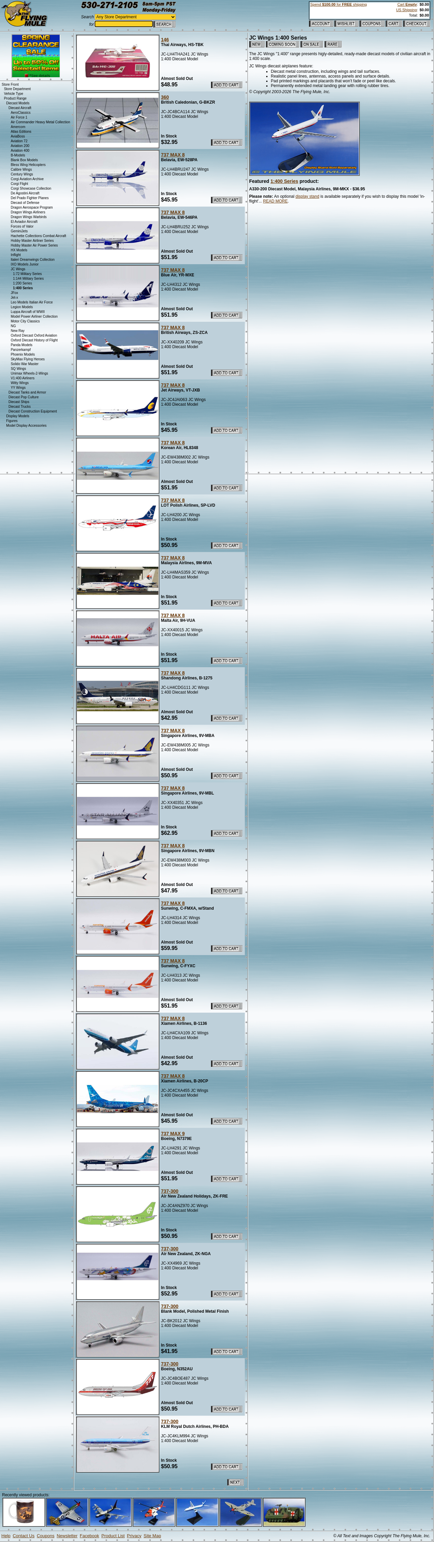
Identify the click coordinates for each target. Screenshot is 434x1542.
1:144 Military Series (28, 278)
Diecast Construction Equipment (32, 411)
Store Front (10, 84)
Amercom (18, 127)
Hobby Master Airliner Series (32, 240)
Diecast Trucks (19, 406)
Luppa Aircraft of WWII (28, 312)
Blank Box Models (24, 160)
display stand (307, 196)
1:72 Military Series (27, 274)
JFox (14, 293)
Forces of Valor (22, 226)
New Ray (18, 331)
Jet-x (14, 297)
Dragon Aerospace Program (32, 207)
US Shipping (406, 10)
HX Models (19, 250)
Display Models (17, 416)
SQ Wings (18, 369)
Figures (11, 421)
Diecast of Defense (25, 203)
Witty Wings (20, 383)
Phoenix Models (23, 354)
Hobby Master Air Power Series (34, 245)
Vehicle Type (13, 94)
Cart (407, 4)
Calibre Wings (21, 169)
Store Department (17, 89)
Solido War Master (25, 364)
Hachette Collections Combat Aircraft (38, 236)
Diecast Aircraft (19, 108)
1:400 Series (284, 181)
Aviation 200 (20, 146)
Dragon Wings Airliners (28, 212)
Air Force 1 (19, 117)
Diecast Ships (18, 402)
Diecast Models (17, 103)
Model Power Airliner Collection (34, 316)
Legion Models (22, 307)
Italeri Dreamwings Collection (33, 259)
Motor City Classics (25, 321)
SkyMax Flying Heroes (28, 359)
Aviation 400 (20, 150)
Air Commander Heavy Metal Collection (40, 122)
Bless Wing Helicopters (28, 165)
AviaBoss (18, 136)
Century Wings (22, 174)
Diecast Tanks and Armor (27, 392)
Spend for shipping (338, 4)
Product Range (15, 98)
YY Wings (18, 387)
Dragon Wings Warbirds (29, 217)
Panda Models (22, 345)
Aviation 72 (19, 141)
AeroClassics (21, 112)
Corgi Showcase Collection (31, 188)
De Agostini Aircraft (25, 193)
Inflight (16, 255)
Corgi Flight (19, 184)
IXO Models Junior (25, 264)
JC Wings (18, 269)
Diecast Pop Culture (23, 397)
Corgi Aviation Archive (27, 179)
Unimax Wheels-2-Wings (29, 373)
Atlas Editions (21, 131)
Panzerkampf (21, 350)
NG (13, 326)
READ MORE (275, 201)
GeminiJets (19, 231)
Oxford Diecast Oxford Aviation (34, 335)
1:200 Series (22, 283)
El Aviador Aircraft (24, 222)
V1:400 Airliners (23, 378)
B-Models (18, 155)
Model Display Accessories (26, 425)
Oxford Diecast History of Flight (34, 340)
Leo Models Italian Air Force (32, 302)
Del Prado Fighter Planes (30, 198)
